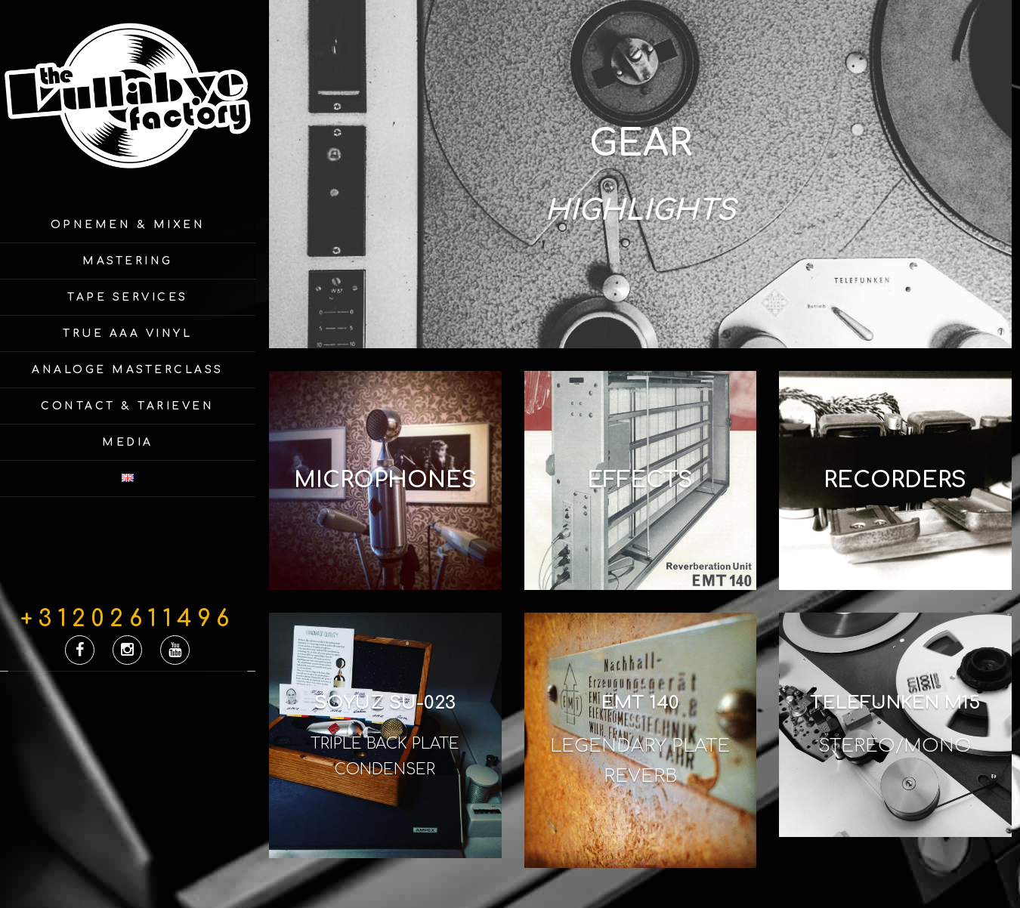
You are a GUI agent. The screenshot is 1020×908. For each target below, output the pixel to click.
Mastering (127, 261)
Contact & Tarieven (127, 406)
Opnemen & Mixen (128, 224)
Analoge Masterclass (128, 369)
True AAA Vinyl (127, 333)
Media (127, 442)
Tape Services (127, 297)
